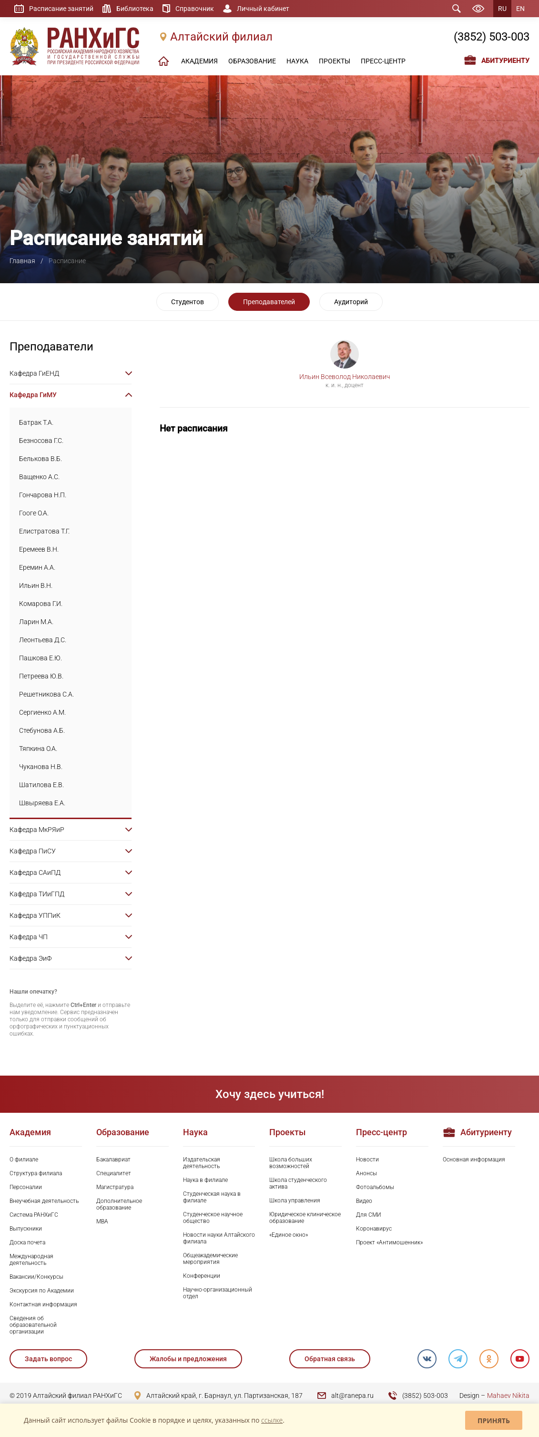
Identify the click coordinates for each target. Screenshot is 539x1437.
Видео (364, 1201)
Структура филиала (36, 1173)
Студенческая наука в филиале (212, 1197)
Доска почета (27, 1242)
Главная (22, 260)
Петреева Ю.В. (41, 676)
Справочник (194, 8)
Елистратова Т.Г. (44, 531)
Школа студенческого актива (298, 1183)
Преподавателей (269, 302)
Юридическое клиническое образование (305, 1217)
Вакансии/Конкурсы (36, 1276)
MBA (102, 1221)
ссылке (272, 1420)
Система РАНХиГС (34, 1214)
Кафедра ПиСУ (33, 851)
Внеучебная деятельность (44, 1201)
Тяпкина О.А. (38, 748)
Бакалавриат (113, 1159)
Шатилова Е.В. (41, 785)
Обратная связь (330, 1359)
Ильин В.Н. (35, 585)
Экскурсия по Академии (42, 1290)
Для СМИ (368, 1214)
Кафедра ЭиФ (30, 958)
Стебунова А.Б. (42, 730)
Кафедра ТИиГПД (37, 894)
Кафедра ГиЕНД (34, 373)
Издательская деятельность (201, 1163)
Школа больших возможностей (290, 1163)
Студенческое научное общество (213, 1217)
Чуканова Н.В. (40, 766)
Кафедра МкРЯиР (37, 829)
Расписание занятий (61, 8)
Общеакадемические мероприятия (210, 1258)
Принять (494, 1420)
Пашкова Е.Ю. (40, 658)
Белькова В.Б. (40, 458)
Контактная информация (43, 1304)
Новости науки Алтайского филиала (219, 1238)
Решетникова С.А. (46, 694)
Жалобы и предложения (188, 1359)
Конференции (201, 1276)
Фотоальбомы (375, 1187)
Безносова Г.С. (41, 440)
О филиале (24, 1159)
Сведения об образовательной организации (33, 1325)
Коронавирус (374, 1228)
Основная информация (474, 1159)
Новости (367, 1159)
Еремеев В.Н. (39, 549)
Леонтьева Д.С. (42, 640)
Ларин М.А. (36, 622)
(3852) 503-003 (491, 36)
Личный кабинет (263, 8)
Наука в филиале (205, 1180)
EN (520, 8)
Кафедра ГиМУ (33, 395)
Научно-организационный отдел (217, 1293)
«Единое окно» (288, 1235)
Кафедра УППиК (35, 915)
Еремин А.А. (37, 567)
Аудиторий (351, 302)
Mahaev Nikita (508, 1395)
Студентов (187, 302)
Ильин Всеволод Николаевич (344, 376)
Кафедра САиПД (35, 872)
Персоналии (26, 1187)
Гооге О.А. (34, 513)
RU (502, 8)
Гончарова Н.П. (42, 495)
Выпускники (26, 1228)
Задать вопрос (48, 1359)
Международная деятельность (31, 1259)
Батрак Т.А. (36, 422)
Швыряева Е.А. (42, 803)
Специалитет (113, 1173)
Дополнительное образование (119, 1204)
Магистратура (114, 1187)
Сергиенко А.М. (42, 712)
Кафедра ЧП (29, 937)
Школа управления (294, 1200)
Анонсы (366, 1173)
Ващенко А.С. (39, 477)
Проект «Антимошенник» (389, 1242)
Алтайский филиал (221, 36)
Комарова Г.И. (40, 603)
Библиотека (134, 8)
